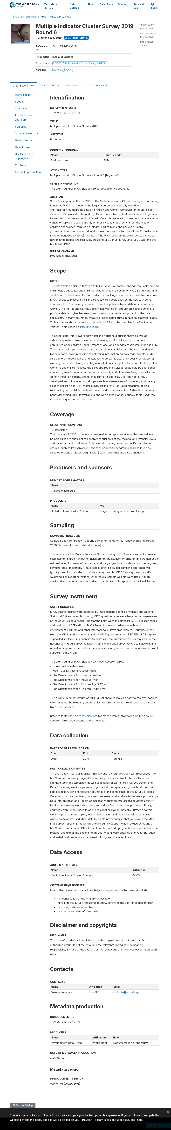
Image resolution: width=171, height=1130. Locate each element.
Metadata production (28, 172)
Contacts (20, 165)
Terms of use (139, 6)
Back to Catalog (23, 1105)
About (91, 4)
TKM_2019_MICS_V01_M (59, 17)
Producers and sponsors (24, 117)
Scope (19, 101)
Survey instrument (26, 133)
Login (154, 6)
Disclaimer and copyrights (24, 156)
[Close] (168, 1112)
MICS (43, 17)
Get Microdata (76, 38)
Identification (23, 94)
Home (13, 17)
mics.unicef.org (89, 327)
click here (137, 1119)
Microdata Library (50, 6)
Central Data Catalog (28, 17)
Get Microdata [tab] (97, 85)
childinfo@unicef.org (126, 992)
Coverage (21, 108)
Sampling (20, 126)
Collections (106, 4)
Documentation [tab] (73, 85)
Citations (123, 4)
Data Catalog (74, 6)
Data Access (22, 147)
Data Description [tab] (49, 85)
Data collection (24, 140)
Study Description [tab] (23, 86)
